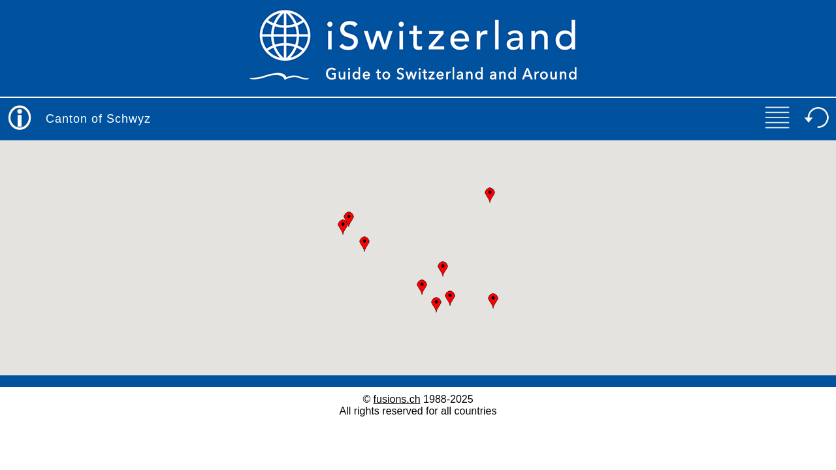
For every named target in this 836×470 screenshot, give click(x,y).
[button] (422, 287)
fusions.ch (397, 399)
